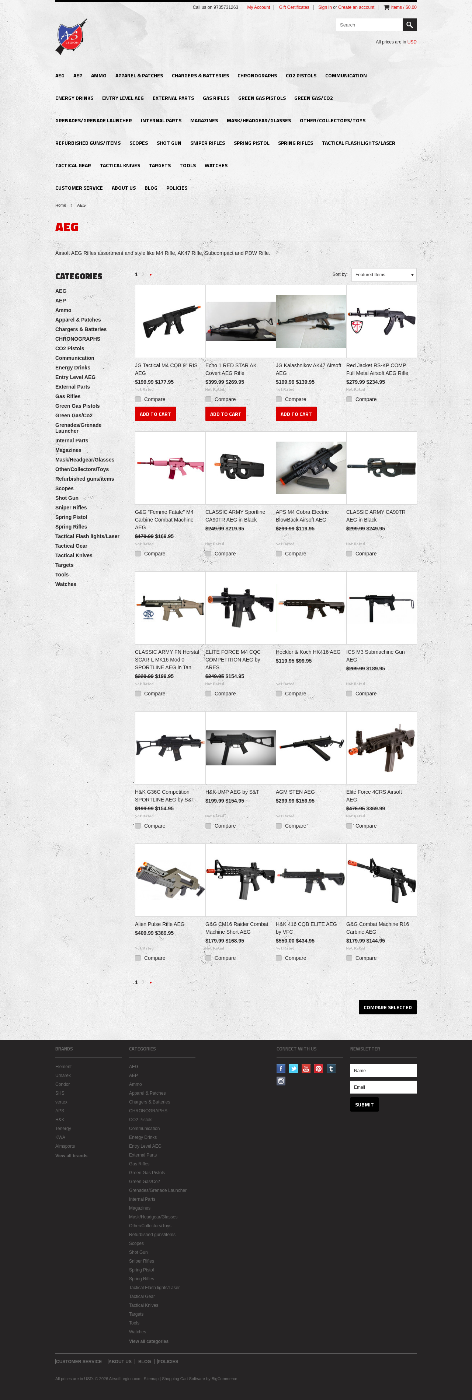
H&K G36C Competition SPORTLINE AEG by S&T (165, 796)
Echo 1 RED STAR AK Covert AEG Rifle (231, 369)
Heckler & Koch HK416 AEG (308, 652)
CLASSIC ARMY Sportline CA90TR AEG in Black (235, 516)
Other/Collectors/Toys (332, 120)
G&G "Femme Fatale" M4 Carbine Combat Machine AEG (164, 519)
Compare (155, 399)
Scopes (138, 143)
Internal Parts (161, 120)
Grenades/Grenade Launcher (93, 120)
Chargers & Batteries (200, 75)
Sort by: (340, 274)
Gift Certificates (294, 7)
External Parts (173, 98)
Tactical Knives (120, 165)
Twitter (293, 1068)
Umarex (63, 1075)
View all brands (71, 1155)
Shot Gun (169, 143)
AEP (77, 75)
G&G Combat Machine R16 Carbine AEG (377, 928)
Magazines (204, 120)
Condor (62, 1084)
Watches (216, 165)
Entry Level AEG (123, 98)
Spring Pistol (252, 143)
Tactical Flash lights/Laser (358, 143)
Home (60, 205)
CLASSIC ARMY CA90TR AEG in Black (376, 516)
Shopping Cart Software (183, 1378)
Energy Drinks (74, 98)
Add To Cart (155, 414)
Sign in (325, 7)
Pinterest (318, 1068)
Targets (160, 165)
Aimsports (65, 1146)
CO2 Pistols (301, 75)
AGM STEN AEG (295, 792)
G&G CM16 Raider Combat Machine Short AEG (236, 928)
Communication (346, 75)
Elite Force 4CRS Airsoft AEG (374, 796)
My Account (258, 7)
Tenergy (63, 1128)
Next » (151, 276)
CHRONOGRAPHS (257, 75)
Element (63, 1066)
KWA (60, 1137)
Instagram (281, 1081)
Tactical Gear (73, 165)
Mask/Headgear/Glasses (259, 120)
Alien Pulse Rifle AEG (160, 924)
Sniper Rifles (207, 143)
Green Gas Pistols (262, 98)
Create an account (356, 7)
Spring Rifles (295, 143)
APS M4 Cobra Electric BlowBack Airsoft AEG (302, 516)
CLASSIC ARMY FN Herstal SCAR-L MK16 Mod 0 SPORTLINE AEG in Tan (167, 659)
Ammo (99, 75)
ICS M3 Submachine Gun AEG (375, 656)
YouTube (306, 1068)
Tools (188, 165)
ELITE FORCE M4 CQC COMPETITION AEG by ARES (233, 659)
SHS (60, 1093)
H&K (60, 1119)
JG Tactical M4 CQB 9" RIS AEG (166, 369)
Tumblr (331, 1068)
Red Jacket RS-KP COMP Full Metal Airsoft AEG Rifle (377, 369)
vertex (61, 1102)
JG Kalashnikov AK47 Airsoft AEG (308, 369)
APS (59, 1110)
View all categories (149, 1341)
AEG (60, 75)
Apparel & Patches (139, 75)
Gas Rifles (216, 98)
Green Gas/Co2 (313, 98)
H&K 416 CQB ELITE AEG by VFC (306, 928)
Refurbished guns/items (88, 143)
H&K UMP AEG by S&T (232, 792)
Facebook (281, 1068)
